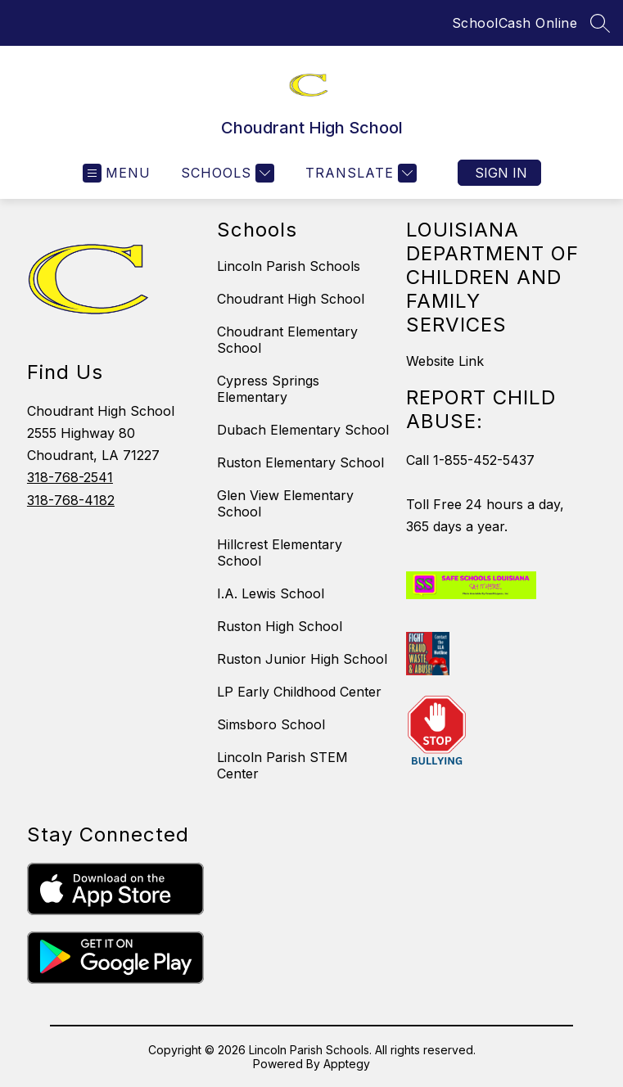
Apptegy (346, 1064)
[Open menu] (117, 173)
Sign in (501, 173)
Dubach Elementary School (303, 430)
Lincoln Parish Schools (288, 266)
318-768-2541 (70, 477)
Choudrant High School (290, 299)
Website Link (445, 361)
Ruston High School (279, 626)
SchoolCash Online (515, 23)
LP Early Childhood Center (299, 691)
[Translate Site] (359, 173)
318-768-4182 (71, 500)
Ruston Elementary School (300, 462)
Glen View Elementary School (285, 503)
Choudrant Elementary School (287, 339)
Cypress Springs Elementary (268, 388)
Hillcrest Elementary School (279, 552)
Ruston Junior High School (302, 659)
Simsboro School (271, 724)
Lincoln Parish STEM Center (282, 765)
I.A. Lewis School (270, 593)
